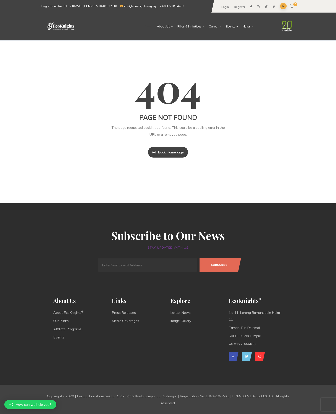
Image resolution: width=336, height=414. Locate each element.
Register (239, 7)
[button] (292, 6)
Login (225, 7)
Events (232, 26)
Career (215, 26)
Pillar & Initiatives (191, 26)
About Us (165, 26)
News (248, 26)
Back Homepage (168, 152)
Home (148, 26)
